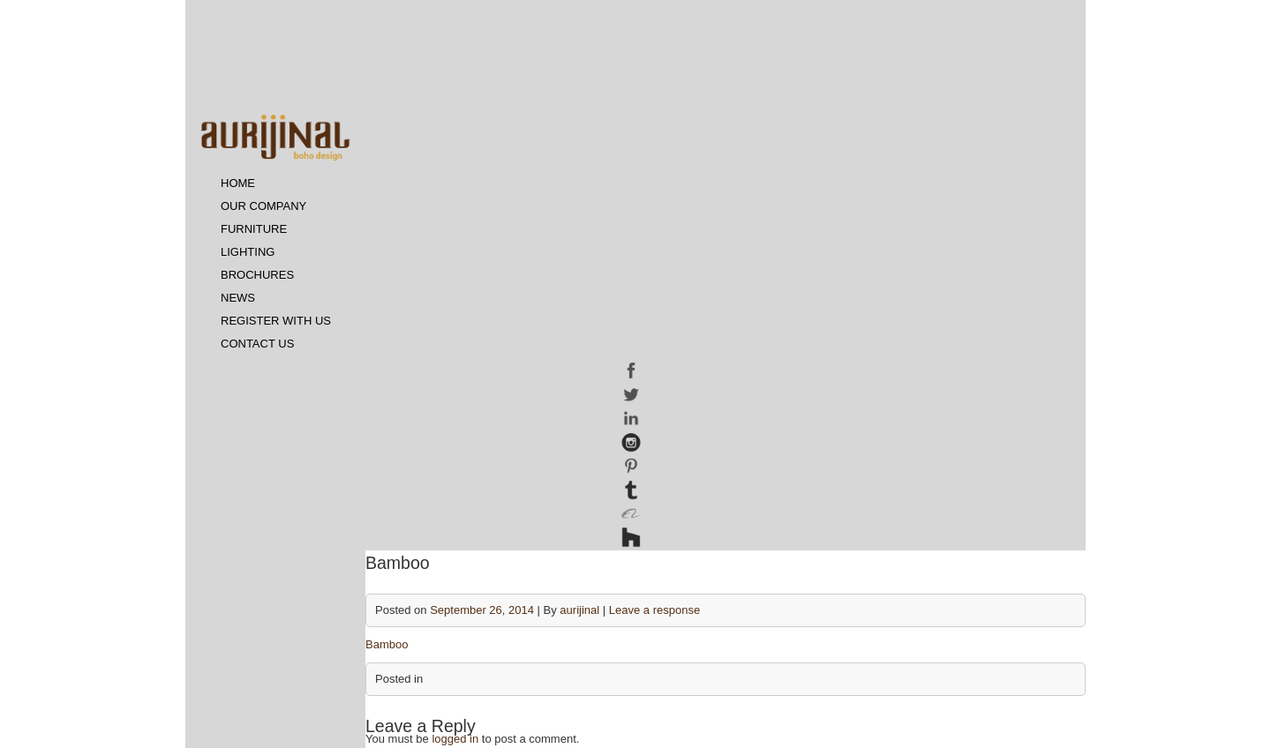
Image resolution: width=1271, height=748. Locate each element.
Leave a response (654, 610)
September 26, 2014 (482, 610)
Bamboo (386, 644)
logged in (455, 738)
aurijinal (579, 610)
